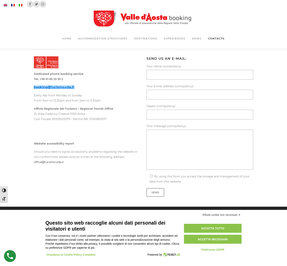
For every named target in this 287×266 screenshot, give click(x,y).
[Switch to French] (13, 5)
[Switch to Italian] (20, 5)
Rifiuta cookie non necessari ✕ (221, 214)
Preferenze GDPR (212, 249)
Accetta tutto (212, 228)
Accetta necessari (213, 239)
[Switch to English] (5, 5)
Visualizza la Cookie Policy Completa (70, 254)
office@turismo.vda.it (49, 162)
